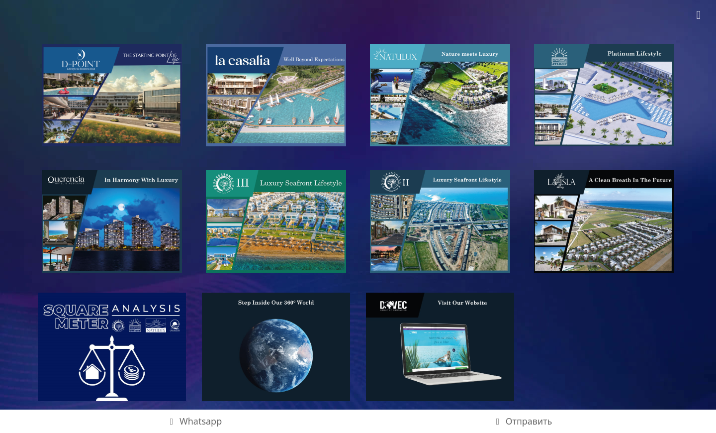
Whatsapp (194, 421)
